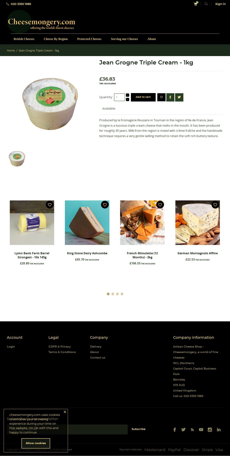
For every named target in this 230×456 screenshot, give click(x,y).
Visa (219, 450)
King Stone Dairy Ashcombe (87, 253)
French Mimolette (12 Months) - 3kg (142, 255)
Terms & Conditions (62, 352)
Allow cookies (36, 443)
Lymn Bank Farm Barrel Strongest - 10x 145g (32, 255)
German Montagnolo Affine (198, 253)
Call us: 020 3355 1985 (188, 396)
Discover (191, 450)
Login (11, 347)
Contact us (97, 358)
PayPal (174, 450)
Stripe (207, 450)
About (94, 352)
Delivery (96, 347)
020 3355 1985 (18, 4)
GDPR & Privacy (59, 347)
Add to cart (143, 97)
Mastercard (154, 450)
